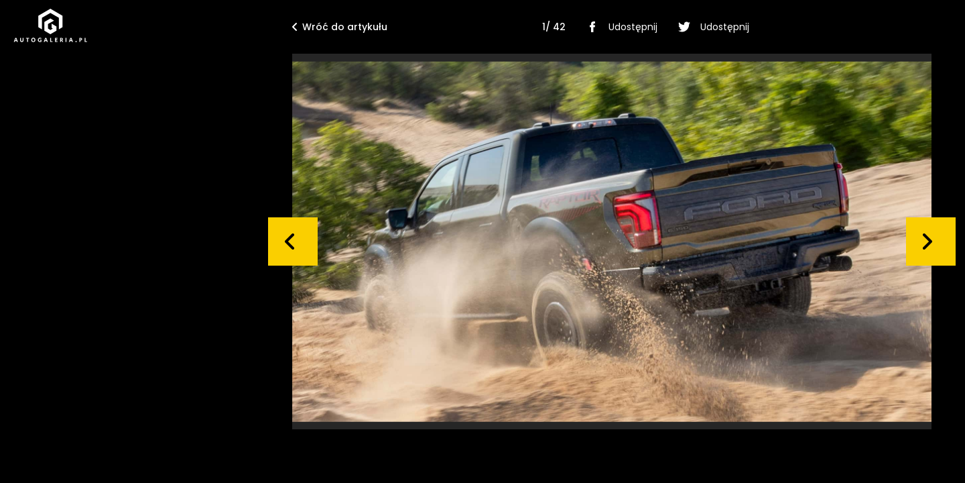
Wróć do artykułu (339, 26)
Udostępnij (619, 27)
